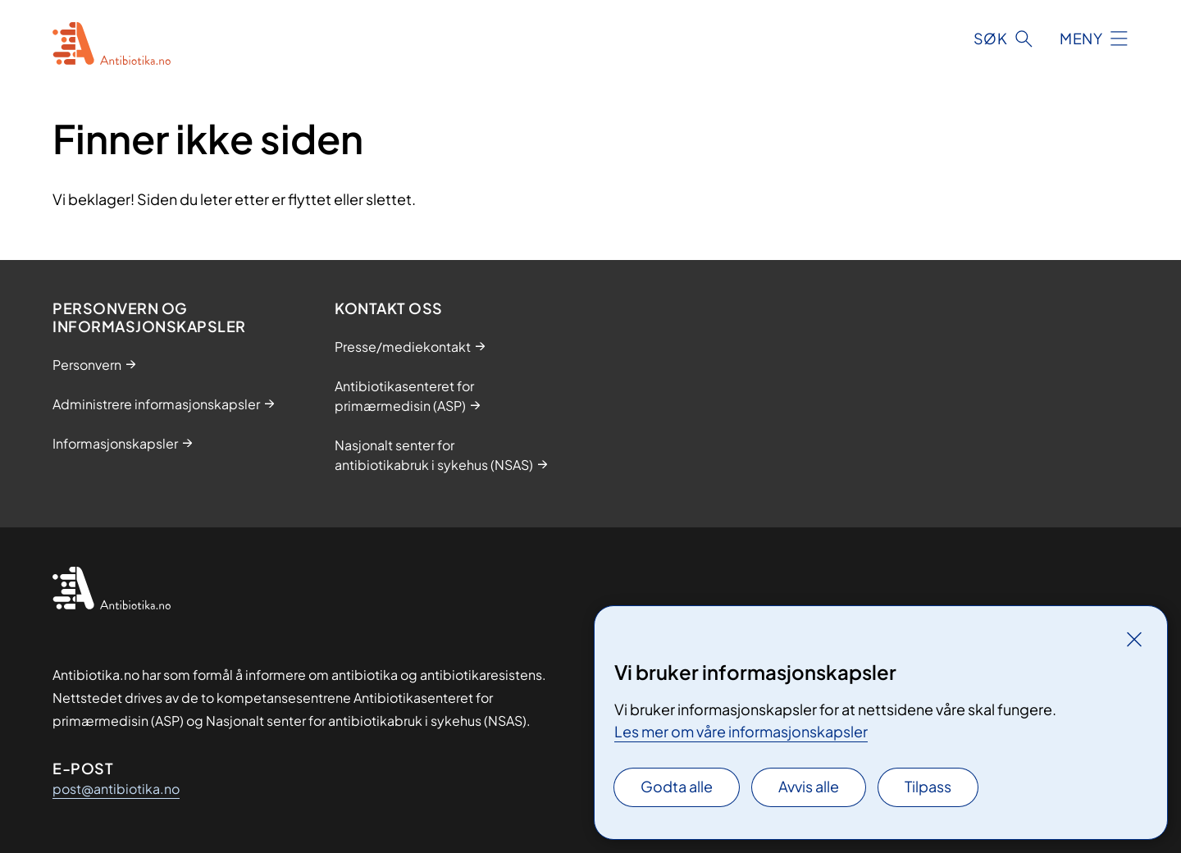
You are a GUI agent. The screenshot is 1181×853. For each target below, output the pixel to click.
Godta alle (677, 786)
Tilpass (928, 786)
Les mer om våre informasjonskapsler (741, 731)
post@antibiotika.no (116, 788)
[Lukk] (1134, 639)
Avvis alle (808, 786)
